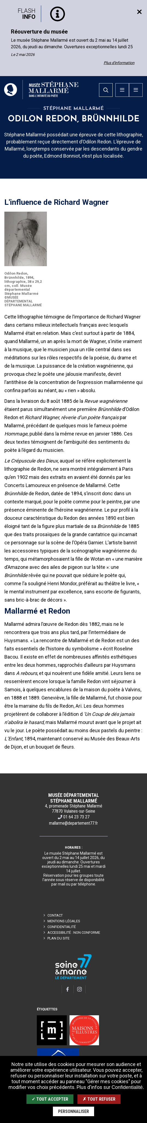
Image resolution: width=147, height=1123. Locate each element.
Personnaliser (73, 1111)
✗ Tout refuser (99, 1099)
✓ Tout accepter (50, 1099)
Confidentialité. (128, 1087)
